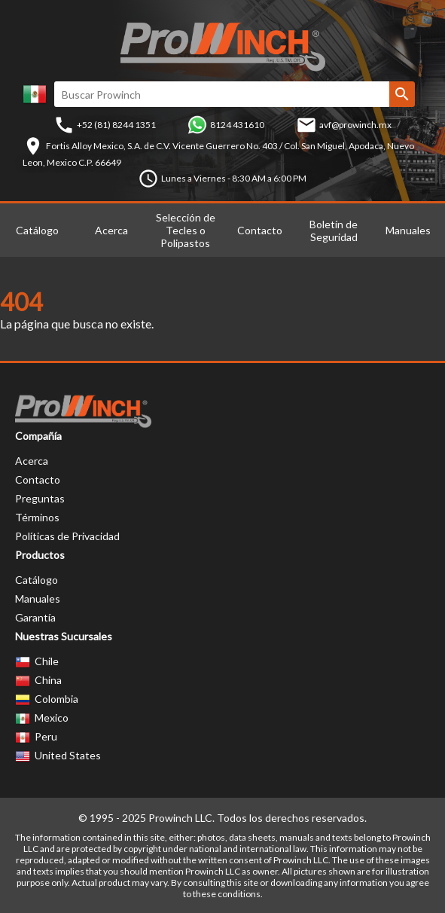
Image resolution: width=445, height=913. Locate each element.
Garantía (35, 617)
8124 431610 (237, 124)
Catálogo (37, 230)
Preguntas (40, 498)
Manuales (408, 230)
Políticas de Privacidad (67, 536)
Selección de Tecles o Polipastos (185, 230)
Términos (37, 517)
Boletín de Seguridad (333, 230)
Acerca (111, 230)
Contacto (259, 230)
